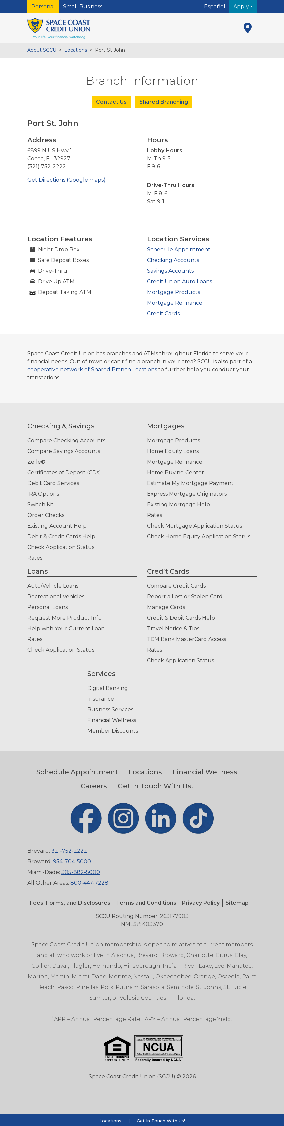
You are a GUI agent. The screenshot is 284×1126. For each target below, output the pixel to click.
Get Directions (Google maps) (66, 180)
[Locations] (247, 28)
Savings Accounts (170, 271)
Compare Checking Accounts (66, 440)
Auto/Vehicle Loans (52, 586)
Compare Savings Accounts (63, 451)
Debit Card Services (53, 483)
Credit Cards (163, 313)
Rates (34, 558)
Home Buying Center (175, 472)
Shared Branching (163, 102)
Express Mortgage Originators (187, 494)
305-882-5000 (80, 872)
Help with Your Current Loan (66, 628)
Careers (94, 786)
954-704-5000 (72, 861)
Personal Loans (47, 607)
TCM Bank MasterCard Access (186, 639)
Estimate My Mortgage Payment (190, 483)
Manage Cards (166, 607)
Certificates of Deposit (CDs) (64, 472)
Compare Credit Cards (176, 586)
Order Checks (45, 515)
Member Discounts (112, 731)
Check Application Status (60, 547)
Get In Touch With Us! (155, 786)
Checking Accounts (173, 260)
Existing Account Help (57, 526)
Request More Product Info (64, 618)
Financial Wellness (111, 720)
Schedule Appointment (178, 249)
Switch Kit (40, 504)
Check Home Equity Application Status (198, 536)
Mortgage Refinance (174, 303)
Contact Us (111, 102)
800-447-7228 (89, 883)
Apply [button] (241, 6)
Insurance (100, 699)
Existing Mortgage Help (178, 504)
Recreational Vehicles (55, 596)
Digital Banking (107, 688)
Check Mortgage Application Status (194, 526)
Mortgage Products (173, 292)
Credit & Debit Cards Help (181, 618)
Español (214, 6)
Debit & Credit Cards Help (61, 536)
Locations (75, 50)
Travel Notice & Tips (173, 628)
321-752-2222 (69, 851)
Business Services (110, 709)
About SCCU (41, 50)
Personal (43, 6)
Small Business (82, 6)
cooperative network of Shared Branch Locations (92, 369)
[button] (146, 903)
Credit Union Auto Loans (179, 281)
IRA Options (43, 494)
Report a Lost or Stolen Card (185, 596)
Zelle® (36, 462)
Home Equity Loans (173, 451)
